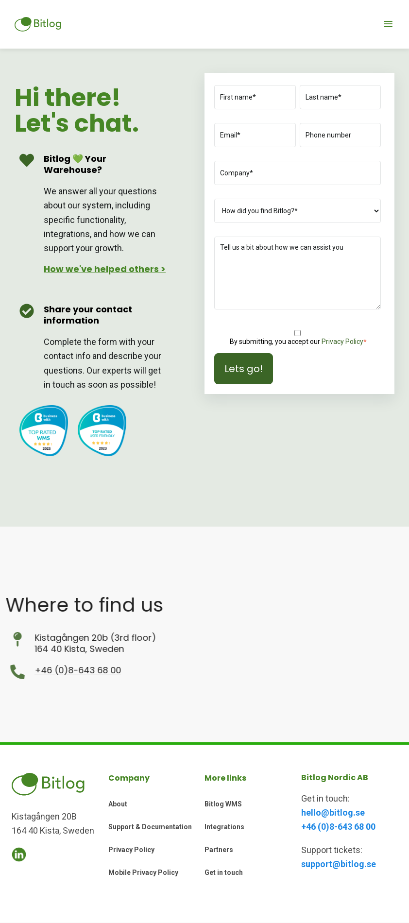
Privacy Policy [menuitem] (131, 850)
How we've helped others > (105, 269)
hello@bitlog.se (333, 812)
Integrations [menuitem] (224, 827)
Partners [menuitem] (218, 850)
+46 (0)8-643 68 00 (43, 670)
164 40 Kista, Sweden (44, 649)
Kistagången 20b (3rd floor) (60, 638)
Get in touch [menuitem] (223, 872)
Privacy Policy (342, 341)
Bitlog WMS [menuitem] (223, 804)
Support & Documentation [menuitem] (150, 827)
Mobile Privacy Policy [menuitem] (143, 872)
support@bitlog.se (338, 864)
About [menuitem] (117, 804)
